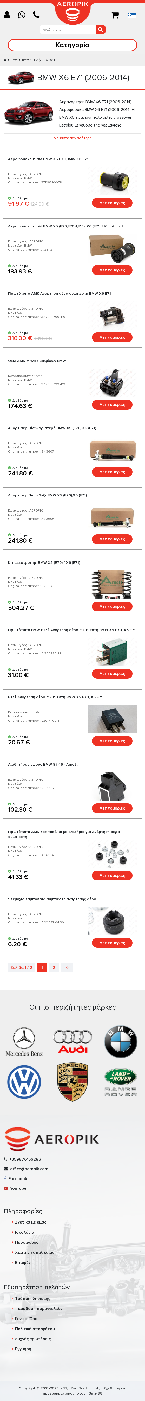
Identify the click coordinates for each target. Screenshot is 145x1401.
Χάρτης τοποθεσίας (34, 1252)
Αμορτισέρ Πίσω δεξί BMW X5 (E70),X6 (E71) (47, 495)
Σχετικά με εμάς (30, 1222)
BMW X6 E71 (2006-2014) (38, 60)
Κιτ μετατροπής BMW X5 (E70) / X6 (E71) (44, 562)
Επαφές (23, 1262)
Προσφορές (26, 1242)
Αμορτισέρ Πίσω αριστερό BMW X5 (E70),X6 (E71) (52, 428)
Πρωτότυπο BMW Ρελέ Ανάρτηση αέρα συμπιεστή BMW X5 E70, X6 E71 (72, 630)
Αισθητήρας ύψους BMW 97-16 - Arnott (43, 764)
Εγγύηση (23, 1349)
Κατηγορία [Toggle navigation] (72, 45)
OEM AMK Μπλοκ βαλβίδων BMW (37, 361)
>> (67, 967)
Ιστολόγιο (24, 1232)
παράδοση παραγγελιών (38, 1308)
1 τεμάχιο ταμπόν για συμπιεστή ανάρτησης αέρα (52, 899)
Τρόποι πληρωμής (32, 1298)
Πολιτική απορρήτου (35, 1328)
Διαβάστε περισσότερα (72, 138)
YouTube (15, 1188)
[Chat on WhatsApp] (23, 15)
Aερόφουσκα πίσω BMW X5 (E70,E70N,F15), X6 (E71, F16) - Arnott (65, 226)
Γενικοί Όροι (26, 1318)
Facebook (15, 1178)
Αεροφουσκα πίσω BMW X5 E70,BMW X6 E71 (48, 159)
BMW (14, 60)
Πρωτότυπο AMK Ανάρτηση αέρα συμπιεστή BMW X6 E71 (59, 293)
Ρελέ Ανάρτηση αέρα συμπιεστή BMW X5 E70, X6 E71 (55, 697)
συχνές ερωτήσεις (33, 1338)
